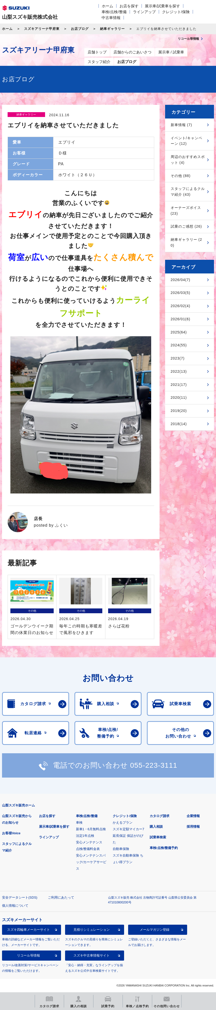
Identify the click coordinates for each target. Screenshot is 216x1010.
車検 (79, 822)
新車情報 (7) (181, 125)
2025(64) (179, 332)
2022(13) (179, 371)
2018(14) (179, 424)
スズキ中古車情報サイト (91, 955)
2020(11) (179, 397)
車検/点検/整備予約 (164, 848)
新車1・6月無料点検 (91, 829)
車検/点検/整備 (114, 12)
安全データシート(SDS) (19, 897)
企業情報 (193, 816)
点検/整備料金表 (88, 849)
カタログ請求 (159, 816)
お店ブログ (80, 29)
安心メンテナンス (89, 842)
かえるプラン (122, 822)
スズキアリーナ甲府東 (42, 29)
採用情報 (193, 826)
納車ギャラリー (112, 29)
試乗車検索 (158, 837)
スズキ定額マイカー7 (128, 829)
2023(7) (178, 358)
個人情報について (15, 905)
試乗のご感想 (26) (186, 226)
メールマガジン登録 (154, 930)
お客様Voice (11, 833)
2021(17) (179, 385)
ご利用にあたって (61, 897)
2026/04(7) (180, 280)
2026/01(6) (180, 319)
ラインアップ (144, 12)
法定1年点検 (85, 836)
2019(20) (179, 411)
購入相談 (156, 826)
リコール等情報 (28, 955)
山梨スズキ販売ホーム (18, 805)
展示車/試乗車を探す (162, 6)
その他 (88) (181, 176)
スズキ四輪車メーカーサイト (28, 930)
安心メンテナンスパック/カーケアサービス (91, 862)
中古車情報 (111, 17)
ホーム (107, 6)
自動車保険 (121, 849)
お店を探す (129, 6)
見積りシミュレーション (91, 930)
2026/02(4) (180, 306)
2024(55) (179, 345)
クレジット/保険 (176, 12)
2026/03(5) (180, 293)
